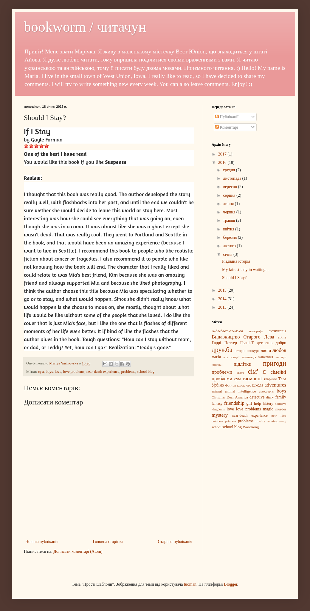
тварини (270, 379)
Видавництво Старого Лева (243, 337)
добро (281, 343)
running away (276, 421)
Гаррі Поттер (224, 343)
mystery (220, 415)
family (280, 397)
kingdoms (218, 409)
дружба (222, 349)
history (268, 403)
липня (229, 203)
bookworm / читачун (85, 27)
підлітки (243, 364)
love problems (74, 372)
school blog (145, 372)
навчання (265, 357)
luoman (190, 584)
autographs (266, 391)
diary (270, 397)
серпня (229, 195)
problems (128, 372)
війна (282, 337)
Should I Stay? (234, 278)
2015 (223, 290)
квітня (229, 229)
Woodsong (251, 427)
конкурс (253, 351)
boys (49, 372)
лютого (230, 246)
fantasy (217, 403)
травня (229, 220)
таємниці (252, 378)
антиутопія (277, 331)
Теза (282, 379)
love (58, 372)
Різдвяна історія (236, 261)
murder (280, 409)
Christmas (218, 397)
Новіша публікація (41, 541)
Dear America (237, 397)
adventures (275, 385)
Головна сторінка (108, 541)
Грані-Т (247, 343)
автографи (256, 331)
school (216, 427)
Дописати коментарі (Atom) (77, 551)
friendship (234, 403)
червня (229, 212)
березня (230, 237)
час (248, 385)
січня (228, 254)
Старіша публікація (175, 541)
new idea (278, 415)
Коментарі (226, 127)
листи (266, 350)
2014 (223, 299)
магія (216, 357)
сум (41, 372)
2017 (223, 154)
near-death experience (103, 372)
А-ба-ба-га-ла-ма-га (227, 331)
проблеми (222, 372)
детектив (265, 343)
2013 (223, 307)
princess (230, 421)
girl (249, 403)
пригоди (274, 363)
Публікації (226, 117)
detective (257, 397)
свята (240, 372)
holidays (280, 403)
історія (240, 351)
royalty (260, 421)
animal (217, 391)
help (257, 403)
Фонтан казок (235, 385)
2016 (223, 162)
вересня (230, 186)
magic (268, 409)
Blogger (230, 584)
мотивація (249, 357)
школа (257, 385)
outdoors (217, 421)
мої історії (232, 357)
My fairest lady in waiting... (245, 269)
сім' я (257, 371)
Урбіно (218, 385)
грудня (229, 170)
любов (279, 350)
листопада (232, 178)
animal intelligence (240, 391)
